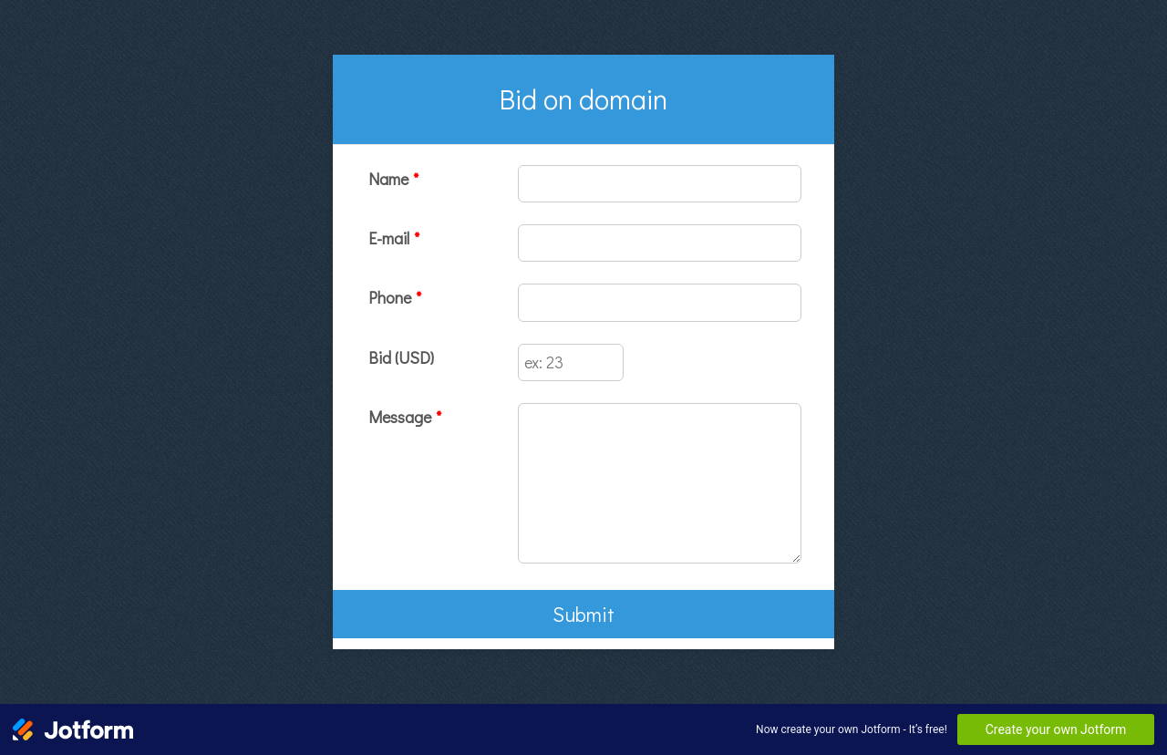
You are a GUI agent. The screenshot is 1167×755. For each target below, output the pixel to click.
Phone (394, 297)
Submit (583, 614)
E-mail (393, 238)
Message (404, 417)
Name (393, 179)
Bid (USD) (401, 357)
